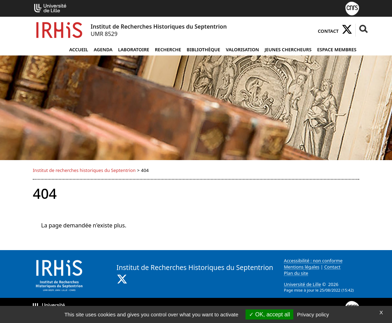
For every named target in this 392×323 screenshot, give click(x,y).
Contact (328, 31)
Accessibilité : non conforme (313, 260)
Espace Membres (336, 49)
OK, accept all (269, 314)
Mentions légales (301, 267)
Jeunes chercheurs (288, 49)
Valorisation (242, 49)
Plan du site (296, 273)
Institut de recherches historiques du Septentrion (84, 170)
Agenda (103, 49)
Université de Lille (302, 284)
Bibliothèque (203, 49)
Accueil (78, 49)
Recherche (168, 49)
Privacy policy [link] (313, 314)
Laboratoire (133, 49)
